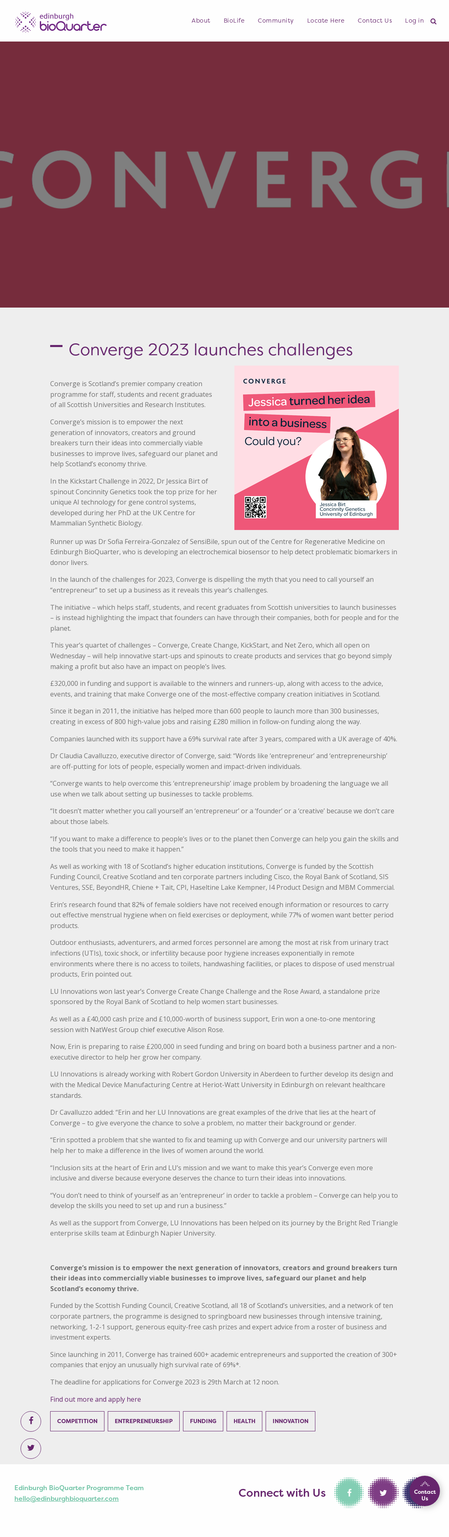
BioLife (234, 20)
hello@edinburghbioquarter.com (66, 1498)
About (201, 20)
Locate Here (326, 20)
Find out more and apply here (95, 1399)
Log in (414, 20)
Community (276, 20)
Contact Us (375, 20)
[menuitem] (201, 21)
